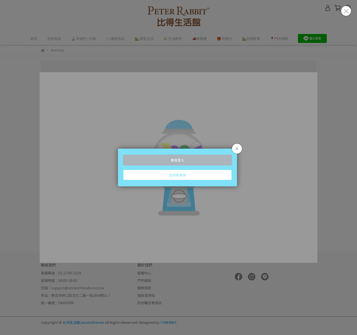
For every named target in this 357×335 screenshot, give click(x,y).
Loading (178, 167)
